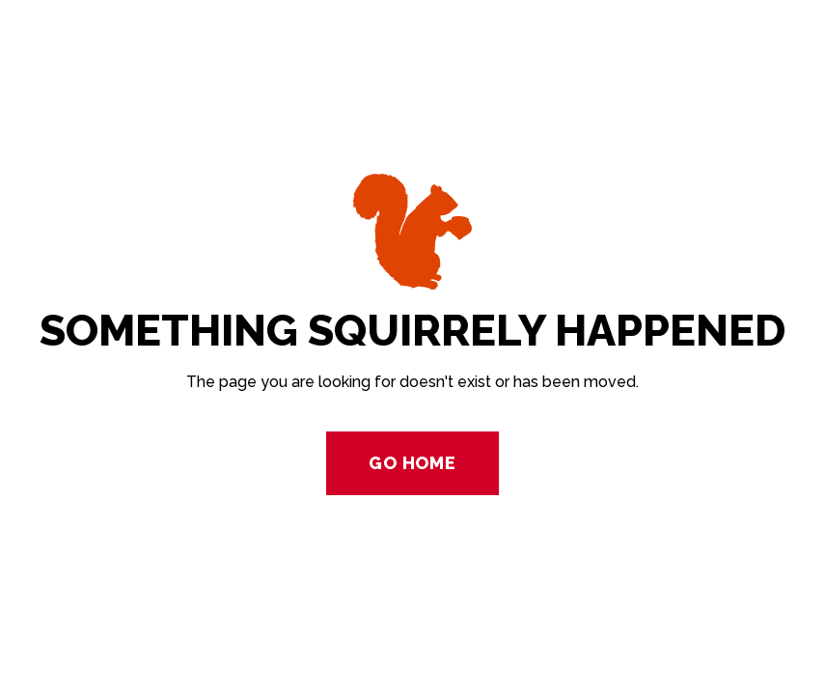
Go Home (412, 463)
